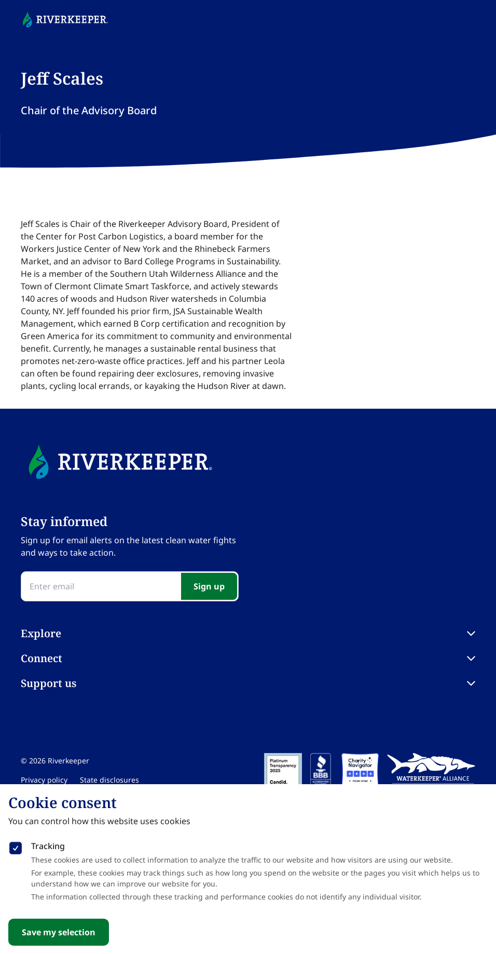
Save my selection (58, 932)
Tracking (48, 846)
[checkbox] (15, 846)
